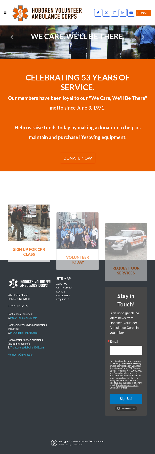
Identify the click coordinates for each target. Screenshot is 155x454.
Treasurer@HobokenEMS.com (27, 347)
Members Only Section (20, 354)
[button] (11, 37)
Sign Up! (126, 398)
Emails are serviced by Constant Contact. (124, 386)
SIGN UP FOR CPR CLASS (29, 268)
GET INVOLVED (63, 287)
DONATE (60, 291)
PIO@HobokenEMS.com (24, 332)
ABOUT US (61, 283)
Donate (143, 13)
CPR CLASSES (63, 295)
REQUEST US (62, 299)
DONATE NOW (77, 158)
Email (114, 341)
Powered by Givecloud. (71, 444)
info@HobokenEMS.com (23, 317)
